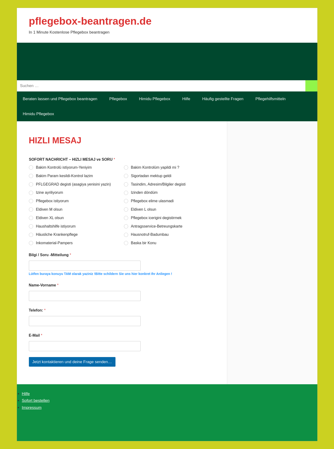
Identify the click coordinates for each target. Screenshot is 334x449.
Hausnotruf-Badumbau (150, 235)
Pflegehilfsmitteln (273, 99)
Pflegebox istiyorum (52, 201)
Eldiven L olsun (143, 209)
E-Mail (35, 335)
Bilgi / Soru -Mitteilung (50, 255)
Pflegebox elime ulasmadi (152, 201)
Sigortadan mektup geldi (151, 176)
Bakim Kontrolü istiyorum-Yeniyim (64, 167)
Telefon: (37, 310)
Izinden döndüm (144, 193)
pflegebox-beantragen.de (90, 21)
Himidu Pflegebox (154, 99)
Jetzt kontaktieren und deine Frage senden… (72, 362)
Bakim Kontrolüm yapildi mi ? (155, 167)
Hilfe (186, 99)
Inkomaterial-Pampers (54, 243)
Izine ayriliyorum (49, 193)
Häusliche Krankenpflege (57, 235)
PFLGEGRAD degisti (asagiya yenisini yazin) (73, 184)
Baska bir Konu (143, 243)
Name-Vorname (44, 285)
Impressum (32, 407)
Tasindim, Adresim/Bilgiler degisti (158, 184)
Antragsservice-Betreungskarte (156, 226)
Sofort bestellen (36, 400)
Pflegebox (118, 99)
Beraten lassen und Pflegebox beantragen (60, 99)
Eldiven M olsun (49, 209)
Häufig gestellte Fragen (222, 99)
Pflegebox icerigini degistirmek (156, 218)
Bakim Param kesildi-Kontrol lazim (64, 176)
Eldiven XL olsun (50, 218)
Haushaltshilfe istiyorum (56, 226)
